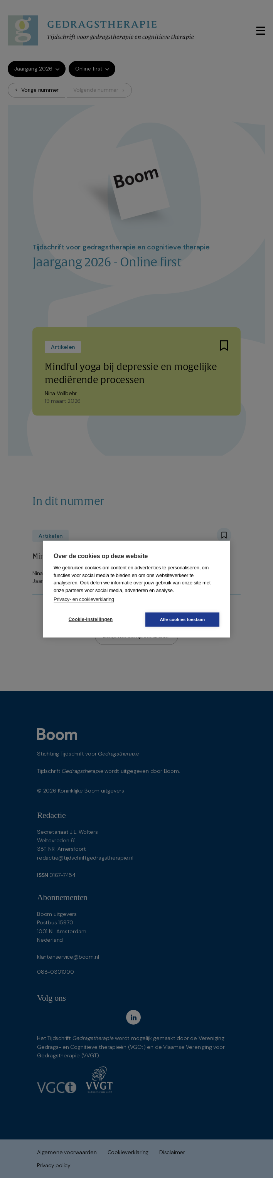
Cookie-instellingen (91, 619)
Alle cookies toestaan (182, 619)
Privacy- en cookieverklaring (84, 599)
